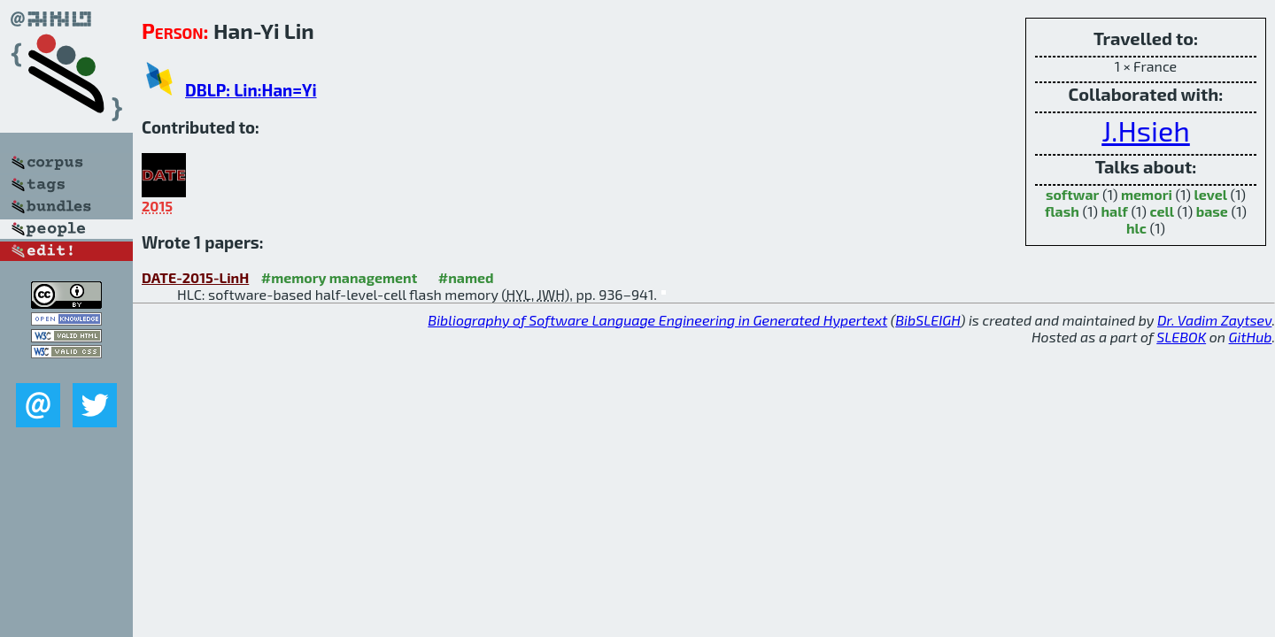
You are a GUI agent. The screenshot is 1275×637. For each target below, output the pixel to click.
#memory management (339, 277)
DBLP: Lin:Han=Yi (251, 90)
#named (466, 277)
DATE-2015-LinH (195, 277)
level (1210, 194)
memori (1146, 194)
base (1212, 211)
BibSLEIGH (927, 319)
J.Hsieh (1145, 130)
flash (1062, 211)
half (1114, 211)
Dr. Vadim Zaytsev (1214, 319)
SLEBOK (1181, 336)
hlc (1136, 227)
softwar (1072, 194)
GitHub (1250, 336)
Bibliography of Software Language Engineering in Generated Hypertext (657, 319)
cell (1161, 211)
